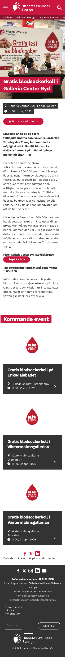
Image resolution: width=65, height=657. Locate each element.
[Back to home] (31, 8)
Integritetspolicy (19, 599)
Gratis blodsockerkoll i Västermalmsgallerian (28, 444)
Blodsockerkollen (22, 121)
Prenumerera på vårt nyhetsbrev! (13, 612)
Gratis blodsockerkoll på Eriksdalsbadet (30, 372)
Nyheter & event (49, 17)
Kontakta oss (48, 599)
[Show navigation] (5, 8)
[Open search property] (59, 7)
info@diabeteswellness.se (33, 595)
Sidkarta (34, 599)
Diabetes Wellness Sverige (19, 17)
